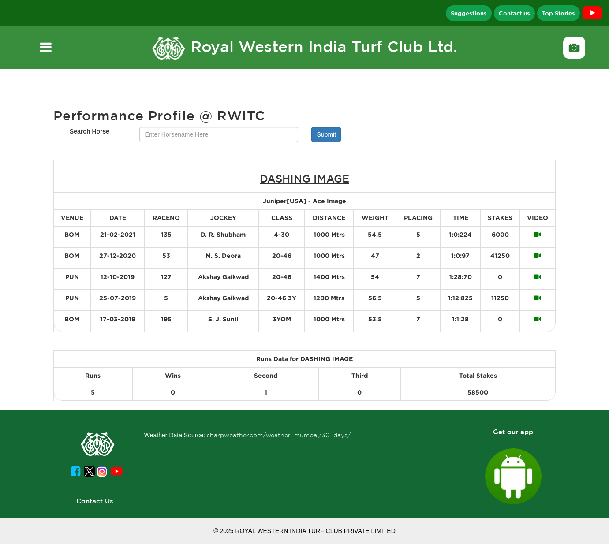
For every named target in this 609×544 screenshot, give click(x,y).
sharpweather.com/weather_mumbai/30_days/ (279, 435)
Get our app (513, 432)
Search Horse (89, 131)
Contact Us (94, 501)
